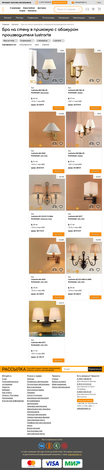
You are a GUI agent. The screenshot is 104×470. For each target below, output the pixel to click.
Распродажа (7, 398)
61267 (97, 177)
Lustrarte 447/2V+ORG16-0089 (79, 279)
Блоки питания (33, 428)
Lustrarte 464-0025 (38, 279)
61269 (60, 240)
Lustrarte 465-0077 (75, 216)
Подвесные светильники (37, 382)
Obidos (80, 93)
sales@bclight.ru (81, 2)
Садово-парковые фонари (38, 417)
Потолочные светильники (38, 384)
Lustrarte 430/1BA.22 (76, 90)
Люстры (19, 18)
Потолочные (48, 18)
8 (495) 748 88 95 (84, 379)
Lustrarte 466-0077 (38, 342)
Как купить (7, 393)
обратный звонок (60, 2)
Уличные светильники (36, 414)
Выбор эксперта (59, 382)
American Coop (46, 219)
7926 (61, 50)
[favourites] (61, 80)
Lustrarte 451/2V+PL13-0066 (42, 216)
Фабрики (6, 390)
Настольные (79, 18)
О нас (4, 379)
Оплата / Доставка (10, 395)
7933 (98, 114)
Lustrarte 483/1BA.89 (39, 90)
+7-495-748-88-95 (45, 2)
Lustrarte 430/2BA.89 (76, 153)
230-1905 (44, 156)
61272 (60, 303)
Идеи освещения (59, 384)
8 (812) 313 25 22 (84, 384)
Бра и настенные (34, 387)
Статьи (55, 379)
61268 (60, 114)
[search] (79, 9)
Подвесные (33, 18)
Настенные (64, 18)
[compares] (54, 80)
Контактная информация (13, 401)
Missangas (45, 93)
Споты (92, 18)
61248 (60, 177)
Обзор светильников (61, 387)
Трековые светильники (37, 406)
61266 (97, 240)
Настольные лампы (35, 390)
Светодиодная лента (36, 420)
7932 (98, 50)
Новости (5, 387)
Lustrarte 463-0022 (38, 153)
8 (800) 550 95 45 (84, 392)
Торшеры (31, 393)
